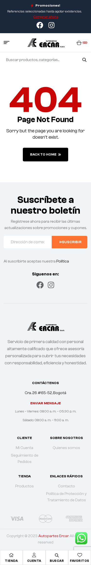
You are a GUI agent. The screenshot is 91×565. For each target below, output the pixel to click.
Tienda (11, 561)
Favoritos (79, 561)
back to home (45, 155)
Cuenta (34, 561)
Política (62, 261)
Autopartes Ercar (53, 536)
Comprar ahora (45, 17)
